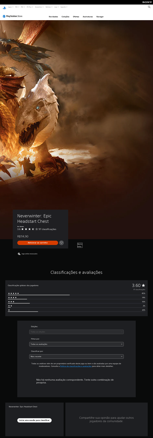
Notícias (48, 7)
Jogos (10, 7)
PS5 (16, 7)
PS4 (22, 7)
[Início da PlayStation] (4, 7)
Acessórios (38, 7)
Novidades (53, 14)
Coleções (65, 14)
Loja (55, 7)
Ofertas (76, 14)
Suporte (63, 7)
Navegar (100, 14)
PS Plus (29, 7)
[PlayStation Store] (13, 14)
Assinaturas (88, 14)
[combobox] (76, 329)
